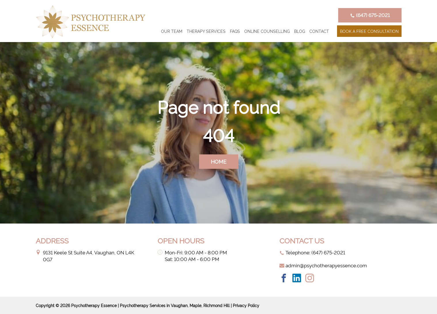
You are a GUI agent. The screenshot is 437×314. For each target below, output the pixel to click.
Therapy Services (206, 31)
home (218, 161)
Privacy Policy (246, 305)
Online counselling (267, 31)
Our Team (171, 31)
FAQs (235, 31)
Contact (319, 31)
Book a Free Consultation (369, 31)
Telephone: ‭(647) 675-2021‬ (312, 252)
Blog (299, 31)
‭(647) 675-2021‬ (370, 15)
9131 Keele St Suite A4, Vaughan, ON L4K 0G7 (85, 255)
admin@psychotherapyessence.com (323, 265)
